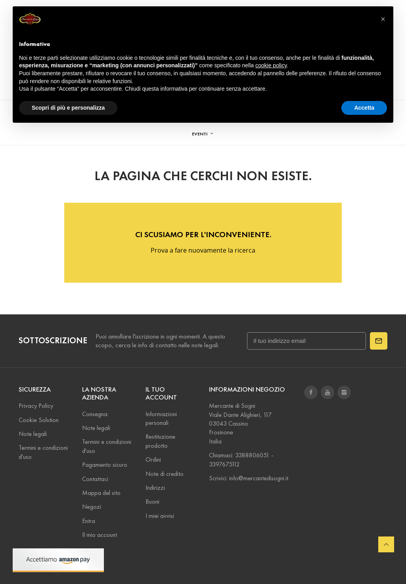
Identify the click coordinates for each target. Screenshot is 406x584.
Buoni (152, 501)
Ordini (153, 459)
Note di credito (165, 473)
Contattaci (95, 479)
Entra (88, 521)
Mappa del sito (101, 492)
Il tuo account (161, 393)
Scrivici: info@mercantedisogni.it (248, 478)
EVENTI (200, 134)
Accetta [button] (364, 108)
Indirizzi (155, 487)
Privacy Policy (36, 405)
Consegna (94, 414)
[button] (383, 19)
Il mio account (99, 534)
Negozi (91, 506)
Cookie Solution (39, 420)
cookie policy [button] (271, 65)
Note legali (33, 434)
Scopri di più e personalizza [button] (68, 108)
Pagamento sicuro (104, 464)
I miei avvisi (160, 515)
